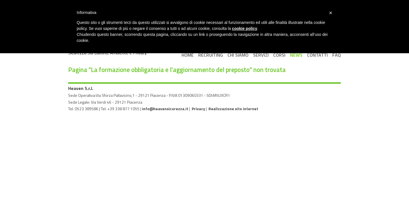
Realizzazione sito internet (233, 109)
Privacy (198, 109)
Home (187, 55)
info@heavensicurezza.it (165, 109)
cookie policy (244, 28)
